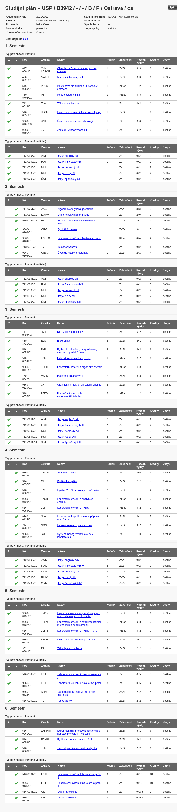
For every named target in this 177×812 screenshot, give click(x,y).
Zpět (172, 7)
